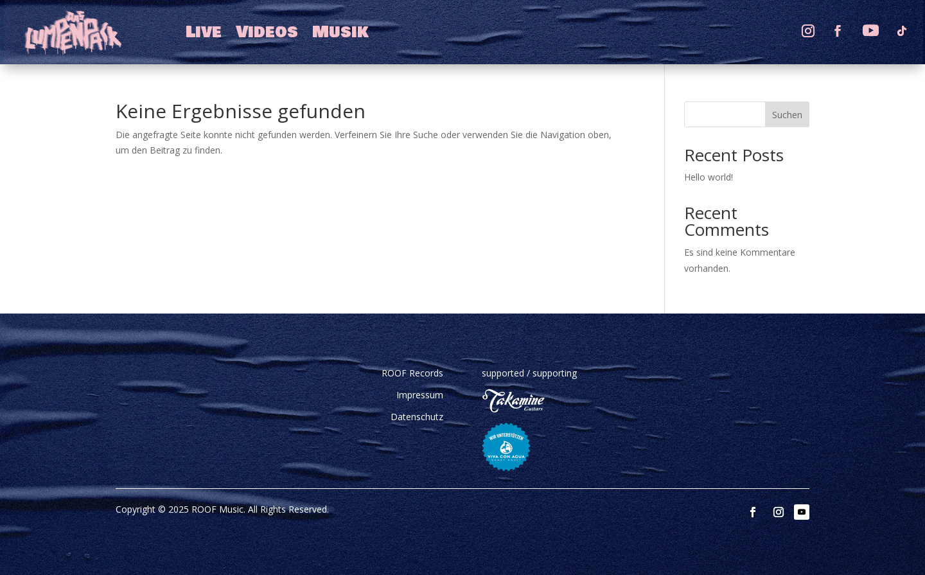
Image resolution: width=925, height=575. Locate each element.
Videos (267, 32)
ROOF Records (412, 373)
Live (204, 32)
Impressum (419, 395)
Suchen (787, 115)
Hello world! (708, 177)
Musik (340, 32)
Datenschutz (417, 417)
